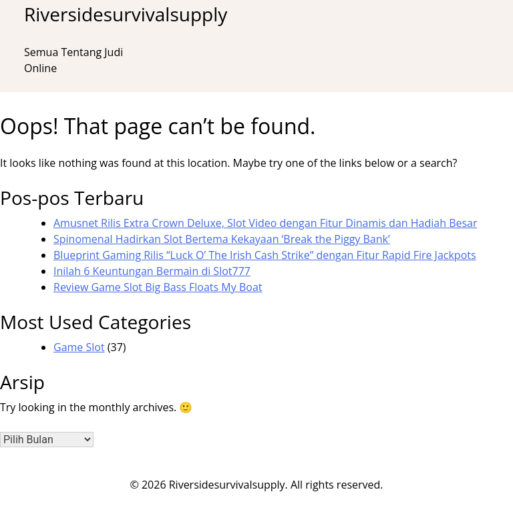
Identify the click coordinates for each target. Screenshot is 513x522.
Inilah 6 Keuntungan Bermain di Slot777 (151, 271)
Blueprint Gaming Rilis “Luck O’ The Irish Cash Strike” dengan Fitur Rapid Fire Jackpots (264, 255)
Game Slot (79, 347)
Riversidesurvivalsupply (125, 14)
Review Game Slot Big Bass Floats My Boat (157, 287)
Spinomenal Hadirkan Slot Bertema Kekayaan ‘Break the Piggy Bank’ (221, 239)
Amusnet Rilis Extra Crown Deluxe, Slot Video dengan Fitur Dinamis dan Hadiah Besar (265, 223)
